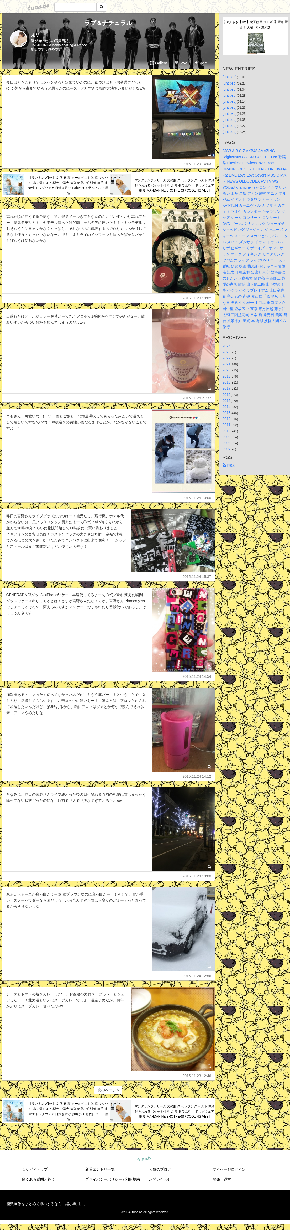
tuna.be (145, 1159)
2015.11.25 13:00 (197, 498)
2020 (227, 370)
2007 (227, 449)
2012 (227, 419)
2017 (227, 388)
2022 (227, 358)
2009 (227, 437)
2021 (227, 364)
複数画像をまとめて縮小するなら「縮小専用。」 (47, 1204)
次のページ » (108, 1090)
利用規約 (132, 1179)
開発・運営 (222, 1179)
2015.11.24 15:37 (197, 577)
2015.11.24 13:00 (197, 876)
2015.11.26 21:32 (197, 398)
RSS (229, 465)
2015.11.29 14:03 (197, 164)
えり (35, 34)
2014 (227, 407)
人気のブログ (160, 1169)
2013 (227, 413)
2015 (227, 401)
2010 (227, 431)
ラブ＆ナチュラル (108, 23)
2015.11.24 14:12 (197, 776)
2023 (227, 352)
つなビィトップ (35, 1169)
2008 (227, 443)
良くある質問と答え (38, 1179)
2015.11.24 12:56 (197, 976)
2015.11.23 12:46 (197, 1076)
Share (201, 63)
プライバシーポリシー (103, 1179)
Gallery (158, 63)
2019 (227, 376)
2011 (227, 425)
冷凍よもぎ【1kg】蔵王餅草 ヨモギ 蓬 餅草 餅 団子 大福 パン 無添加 (255, 24)
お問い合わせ (160, 1179)
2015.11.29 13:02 (197, 298)
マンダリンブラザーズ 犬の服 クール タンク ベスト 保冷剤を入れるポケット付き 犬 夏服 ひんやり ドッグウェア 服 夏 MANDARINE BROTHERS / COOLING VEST (175, 185)
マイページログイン (229, 1169)
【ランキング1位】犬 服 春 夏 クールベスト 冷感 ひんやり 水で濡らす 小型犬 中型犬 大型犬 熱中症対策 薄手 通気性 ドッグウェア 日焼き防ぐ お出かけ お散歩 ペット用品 (68, 185)
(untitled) (230, 77)
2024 (227, 346)
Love (181, 63)
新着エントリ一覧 (100, 1169)
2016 (227, 394)
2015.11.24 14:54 (197, 676)
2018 (227, 382)
